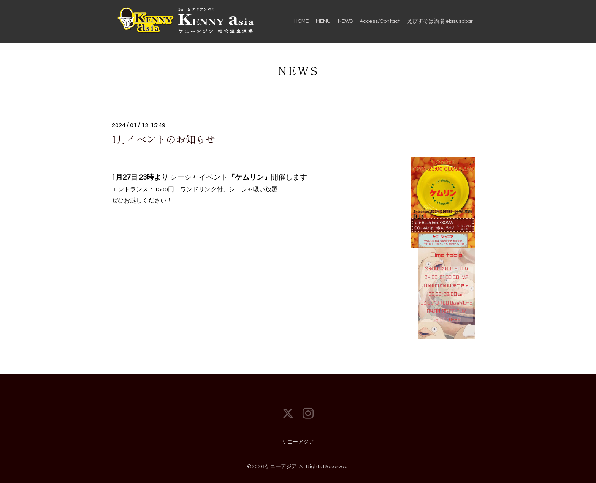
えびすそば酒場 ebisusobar (440, 21)
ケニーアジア (298, 442)
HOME (301, 21)
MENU (323, 21)
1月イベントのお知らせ (164, 139)
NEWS (345, 21)
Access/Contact (380, 21)
